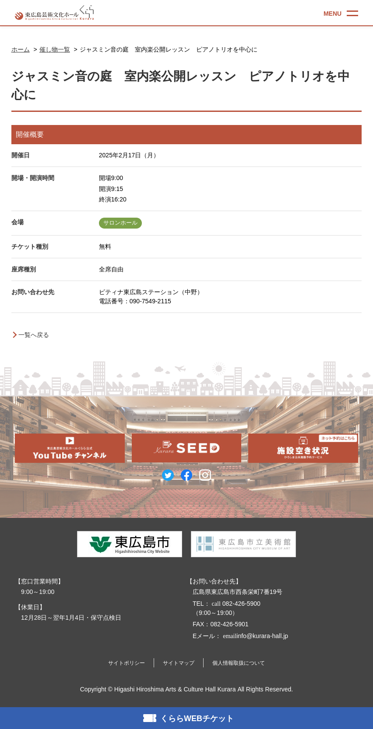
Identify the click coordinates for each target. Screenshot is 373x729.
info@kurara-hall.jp (254, 635)
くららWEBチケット (197, 718)
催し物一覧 (54, 49)
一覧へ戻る (33, 334)
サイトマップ (178, 663)
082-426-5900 (235, 603)
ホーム (20, 49)
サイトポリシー (126, 663)
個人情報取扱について (238, 663)
